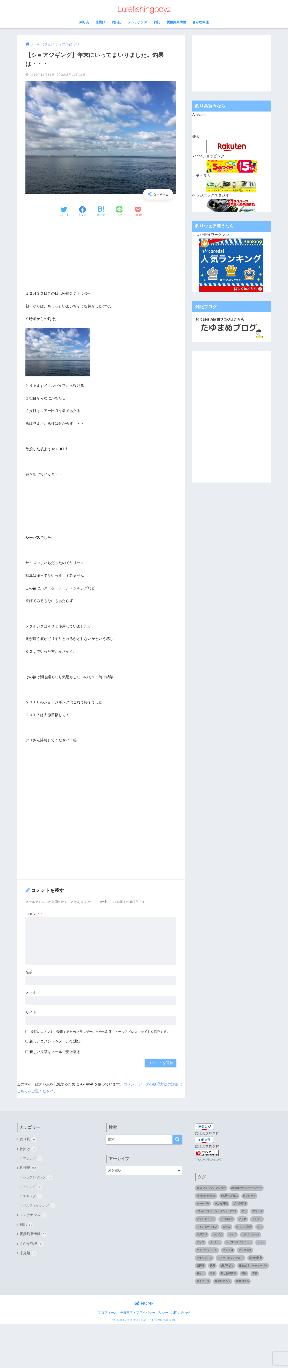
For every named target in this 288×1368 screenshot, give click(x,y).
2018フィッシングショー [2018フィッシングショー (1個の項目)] (211, 1187)
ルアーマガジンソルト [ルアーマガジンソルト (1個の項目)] (230, 1257)
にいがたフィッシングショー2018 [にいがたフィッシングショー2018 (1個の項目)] (216, 1210)
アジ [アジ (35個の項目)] (244, 1210)
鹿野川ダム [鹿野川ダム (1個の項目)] (242, 1280)
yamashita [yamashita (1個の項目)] (203, 1203)
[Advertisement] (101, 254)
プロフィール (107, 1312)
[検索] (177, 1139)
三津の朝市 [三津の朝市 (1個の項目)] (255, 1257)
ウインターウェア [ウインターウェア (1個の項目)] (207, 1226)
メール (30, 992)
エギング (32, 1197)
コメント (33, 914)
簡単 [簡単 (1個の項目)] (212, 1272)
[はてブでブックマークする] (101, 212)
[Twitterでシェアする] (64, 212)
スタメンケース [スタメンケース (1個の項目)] (250, 1234)
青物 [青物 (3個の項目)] (254, 1272)
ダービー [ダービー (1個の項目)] (215, 1242)
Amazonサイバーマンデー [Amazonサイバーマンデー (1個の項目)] (246, 1187)
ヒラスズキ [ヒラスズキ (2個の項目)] (245, 1249)
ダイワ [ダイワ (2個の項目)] (200, 1242)
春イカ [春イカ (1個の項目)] (200, 1272)
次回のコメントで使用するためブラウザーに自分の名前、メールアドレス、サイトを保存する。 (100, 1031)
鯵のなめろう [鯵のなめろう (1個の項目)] (222, 1280)
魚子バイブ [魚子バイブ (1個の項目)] (203, 1280)
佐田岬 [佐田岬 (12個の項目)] (200, 1265)
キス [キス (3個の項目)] (259, 1226)
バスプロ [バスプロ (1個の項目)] (228, 1249)
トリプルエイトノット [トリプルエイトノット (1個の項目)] (239, 1242)
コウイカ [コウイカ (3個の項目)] (217, 1234)
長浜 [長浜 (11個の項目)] (244, 1272)
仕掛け (100, 22)
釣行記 (116, 22)
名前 (29, 972)
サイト (30, 1012)
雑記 (157, 22)
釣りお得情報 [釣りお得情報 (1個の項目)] (228, 1272)
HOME (144, 1303)
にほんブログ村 (207, 1133)
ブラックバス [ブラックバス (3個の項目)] (204, 1257)
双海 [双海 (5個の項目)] (212, 1265)
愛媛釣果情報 (176, 22)
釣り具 (84, 22)
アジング (32, 1159)
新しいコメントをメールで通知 (55, 1041)
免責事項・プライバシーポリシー (144, 1312)
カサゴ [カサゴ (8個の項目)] (226, 1226)
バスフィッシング (39, 1206)
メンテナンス (137, 22)
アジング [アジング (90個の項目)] (257, 1210)
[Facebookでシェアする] (82, 212)
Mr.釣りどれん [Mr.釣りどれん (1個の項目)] (229, 1195)
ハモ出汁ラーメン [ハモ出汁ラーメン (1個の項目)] (207, 1249)
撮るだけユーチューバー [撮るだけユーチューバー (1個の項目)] (253, 1265)
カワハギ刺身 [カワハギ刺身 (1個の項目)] (244, 1226)
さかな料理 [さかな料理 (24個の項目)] (221, 1203)
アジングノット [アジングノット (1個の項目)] (206, 1218)
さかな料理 (201, 22)
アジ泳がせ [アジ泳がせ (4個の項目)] (226, 1218)
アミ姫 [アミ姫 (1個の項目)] (242, 1218)
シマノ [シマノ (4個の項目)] (232, 1234)
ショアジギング (37, 1178)
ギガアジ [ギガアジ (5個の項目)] (202, 1234)
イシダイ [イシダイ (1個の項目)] (257, 1218)
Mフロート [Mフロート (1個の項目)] (249, 1195)
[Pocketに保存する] (138, 212)
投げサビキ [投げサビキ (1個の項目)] (227, 1265)
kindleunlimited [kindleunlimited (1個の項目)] (206, 1195)
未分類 (28, 1254)
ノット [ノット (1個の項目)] (261, 1242)
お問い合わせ (180, 1312)
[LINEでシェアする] (119, 212)
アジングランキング (208, 1159)
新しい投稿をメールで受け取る (55, 1052)
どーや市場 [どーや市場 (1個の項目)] (239, 1203)
